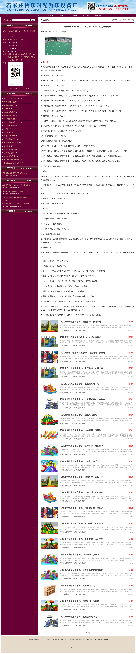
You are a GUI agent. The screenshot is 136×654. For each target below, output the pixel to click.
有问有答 (86, 15)
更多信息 (87, 633)
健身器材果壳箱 (9, 136)
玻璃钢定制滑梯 (9, 153)
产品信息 (49, 15)
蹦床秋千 (7, 108)
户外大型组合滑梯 (10, 119)
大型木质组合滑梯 (10, 156)
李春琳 (106, 639)
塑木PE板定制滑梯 (10, 149)
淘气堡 (6, 129)
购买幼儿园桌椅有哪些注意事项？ (14, 191)
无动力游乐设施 (9, 112)
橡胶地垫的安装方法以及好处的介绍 (14, 173)
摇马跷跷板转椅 (9, 115)
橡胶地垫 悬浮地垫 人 (11, 125)
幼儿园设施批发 (9, 105)
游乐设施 (7, 146)
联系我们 (98, 15)
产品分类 (62, 15)
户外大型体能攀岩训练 (12, 122)
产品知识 (74, 15)
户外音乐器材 (8, 132)
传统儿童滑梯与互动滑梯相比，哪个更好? (16, 203)
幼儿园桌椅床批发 (10, 102)
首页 (37, 15)
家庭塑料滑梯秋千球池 (12, 159)
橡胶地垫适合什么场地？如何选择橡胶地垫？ (18, 185)
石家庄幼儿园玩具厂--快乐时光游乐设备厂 (73, 330)
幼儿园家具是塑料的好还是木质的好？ (15, 197)
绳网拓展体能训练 (10, 139)
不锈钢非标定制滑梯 (11, 142)
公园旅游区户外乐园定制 (12, 163)
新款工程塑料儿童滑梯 (12, 98)
